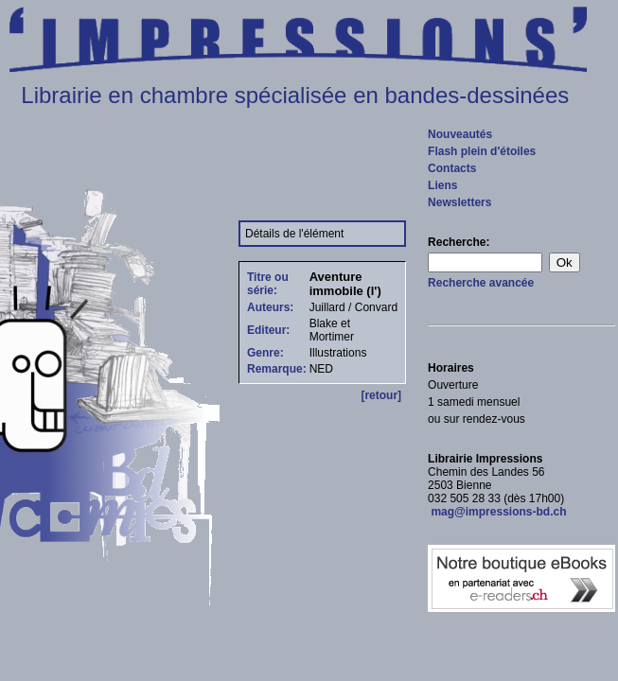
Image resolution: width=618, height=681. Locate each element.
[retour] (381, 395)
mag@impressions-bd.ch (497, 511)
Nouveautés (460, 134)
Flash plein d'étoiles (482, 151)
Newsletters (459, 202)
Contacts (452, 168)
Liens (442, 185)
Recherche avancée (481, 282)
